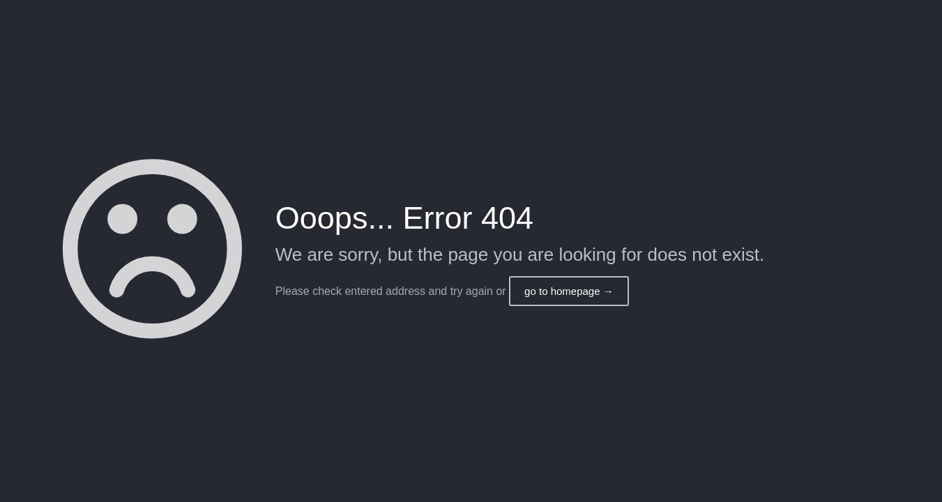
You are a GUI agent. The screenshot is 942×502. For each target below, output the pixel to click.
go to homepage (569, 291)
